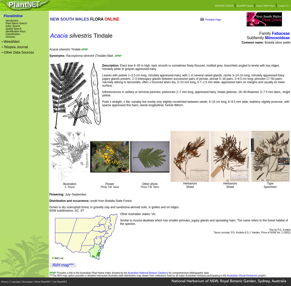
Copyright (16, 281)
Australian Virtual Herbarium (242, 275)
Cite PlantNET (60, 281)
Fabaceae (281, 33)
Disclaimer (27, 281)
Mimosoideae (277, 38)
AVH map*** (63, 265)
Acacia (59, 35)
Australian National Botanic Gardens (147, 273)
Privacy (5, 281)
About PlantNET (42, 281)
